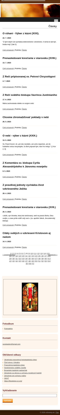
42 (10, 261)
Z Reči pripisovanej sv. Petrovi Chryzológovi (29, 76)
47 (26, 261)
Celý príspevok (8, 50)
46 (23, 261)
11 (35, 253)
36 (33, 259)
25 (39, 256)
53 (46, 261)
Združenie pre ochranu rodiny (15, 376)
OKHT (6, 378)
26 (42, 256)
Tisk (57, 412)
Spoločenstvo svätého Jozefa (15, 368)
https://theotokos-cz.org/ (13, 381)
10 (32, 253)
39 (42, 259)
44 (17, 261)
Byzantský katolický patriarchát (15, 370)
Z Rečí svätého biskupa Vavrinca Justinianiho (30, 95)
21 (26, 256)
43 (13, 261)
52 (42, 261)
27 (46, 256)
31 (17, 259)
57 (33, 264)
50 (36, 261)
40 (46, 259)
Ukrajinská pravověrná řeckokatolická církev (20, 360)
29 (10, 259)
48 (29, 261)
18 (17, 256)
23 (33, 256)
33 (23, 259)
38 (39, 259)
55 (27, 264)
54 (49, 261)
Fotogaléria (8, 329)
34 (26, 259)
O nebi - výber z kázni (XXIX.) (20, 135)
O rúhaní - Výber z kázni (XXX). (21, 33)
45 (20, 261)
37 (36, 259)
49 (33, 261)
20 (23, 256)
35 (29, 259)
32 (20, 259)
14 (45, 253)
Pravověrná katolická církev (14, 365)
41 (49, 259)
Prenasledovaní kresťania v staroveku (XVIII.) (29, 58)
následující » (52, 255)
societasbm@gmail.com (11, 344)
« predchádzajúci (9, 255)
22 (29, 256)
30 (13, 259)
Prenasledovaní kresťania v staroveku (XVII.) (29, 207)
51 (39, 261)
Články (24, 50)
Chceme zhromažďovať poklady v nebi (26, 117)
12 (38, 253)
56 (30, 264)
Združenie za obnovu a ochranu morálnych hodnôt (22, 373)
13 (41, 253)
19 (20, 256)
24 (36, 256)
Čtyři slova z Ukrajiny (12, 362)
